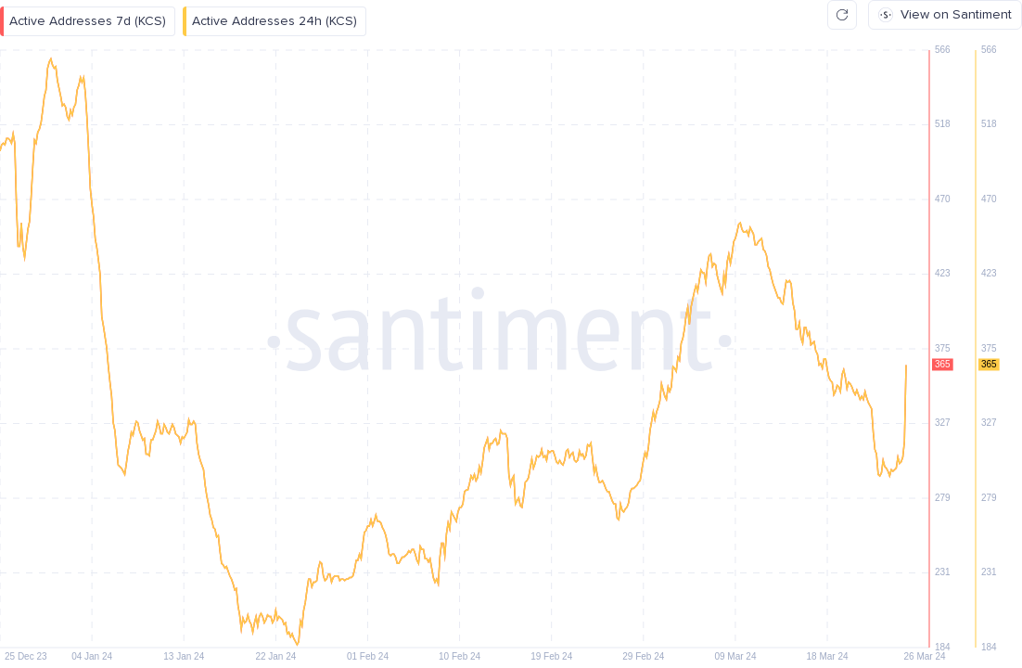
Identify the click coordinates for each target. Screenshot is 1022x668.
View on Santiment (945, 14)
